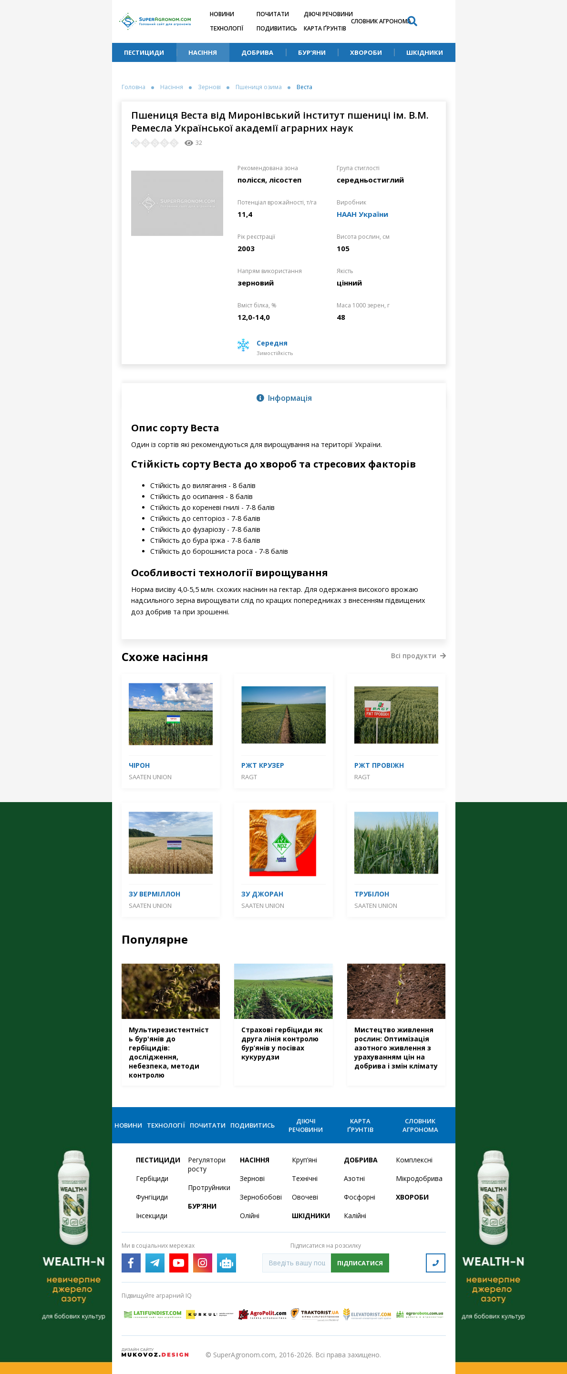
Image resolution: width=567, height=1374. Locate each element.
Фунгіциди (152, 1196)
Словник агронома (381, 21)
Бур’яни (312, 52)
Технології (226, 28)
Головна (133, 87)
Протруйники (208, 1187)
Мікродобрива (416, 1178)
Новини (222, 14)
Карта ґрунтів (325, 28)
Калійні (355, 1215)
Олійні (249, 1215)
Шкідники (424, 52)
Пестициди (144, 52)
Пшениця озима (259, 87)
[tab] (284, 397)
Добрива (257, 52)
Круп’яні (304, 1159)
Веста (304, 87)
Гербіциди (152, 1178)
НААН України (362, 214)
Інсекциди (151, 1215)
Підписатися (360, 1263)
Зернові (209, 87)
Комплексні (414, 1159)
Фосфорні (359, 1196)
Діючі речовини (328, 14)
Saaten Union (150, 777)
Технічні (305, 1178)
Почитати (273, 14)
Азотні (354, 1178)
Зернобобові (260, 1196)
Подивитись (277, 28)
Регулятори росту (207, 1164)
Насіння (202, 52)
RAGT (249, 777)
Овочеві (305, 1196)
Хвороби (366, 52)
